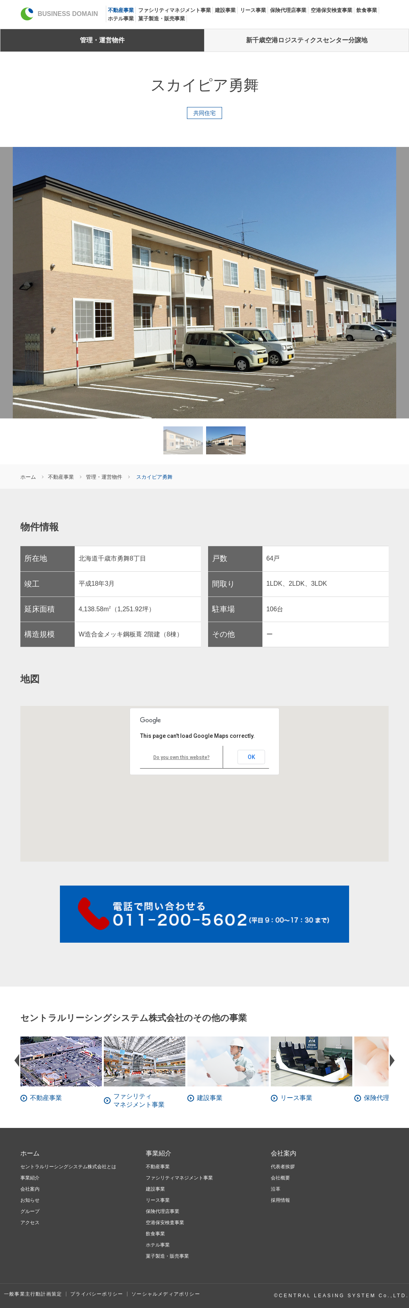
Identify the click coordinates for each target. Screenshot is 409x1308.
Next (392, 1060)
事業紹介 (30, 1178)
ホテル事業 (121, 19)
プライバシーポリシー (96, 1294)
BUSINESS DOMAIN (59, 13)
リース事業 (253, 10)
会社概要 (280, 1178)
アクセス (30, 1222)
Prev (16, 1060)
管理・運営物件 (102, 40)
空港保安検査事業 (331, 10)
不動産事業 (121, 10)
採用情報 (280, 1200)
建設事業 (225, 10)
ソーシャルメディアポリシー (165, 1294)
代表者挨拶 (283, 1166)
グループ (30, 1211)
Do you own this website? (181, 757)
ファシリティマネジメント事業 (174, 10)
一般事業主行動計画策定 (33, 1294)
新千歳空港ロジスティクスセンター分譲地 (306, 40)
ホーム (28, 477)
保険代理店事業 (288, 10)
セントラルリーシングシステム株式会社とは (68, 1166)
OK (251, 757)
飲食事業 (366, 10)
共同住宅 (204, 113)
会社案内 (30, 1189)
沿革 (275, 1189)
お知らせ (30, 1200)
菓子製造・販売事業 (161, 19)
